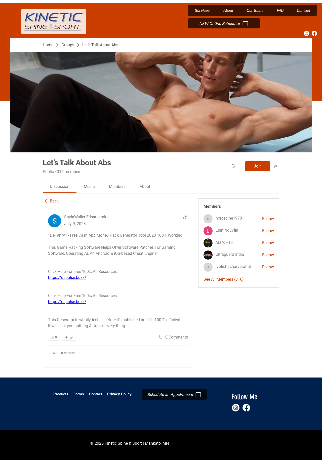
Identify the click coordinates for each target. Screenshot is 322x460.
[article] (118, 288)
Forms (79, 394)
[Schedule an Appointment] (174, 394)
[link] (59, 186)
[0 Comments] (173, 337)
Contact (95, 394)
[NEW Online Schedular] (224, 23)
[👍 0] (53, 337)
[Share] (185, 217)
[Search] (234, 166)
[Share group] (276, 166)
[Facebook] (314, 33)
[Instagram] (306, 33)
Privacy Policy (120, 394)
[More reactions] (68, 337)
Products (60, 394)
